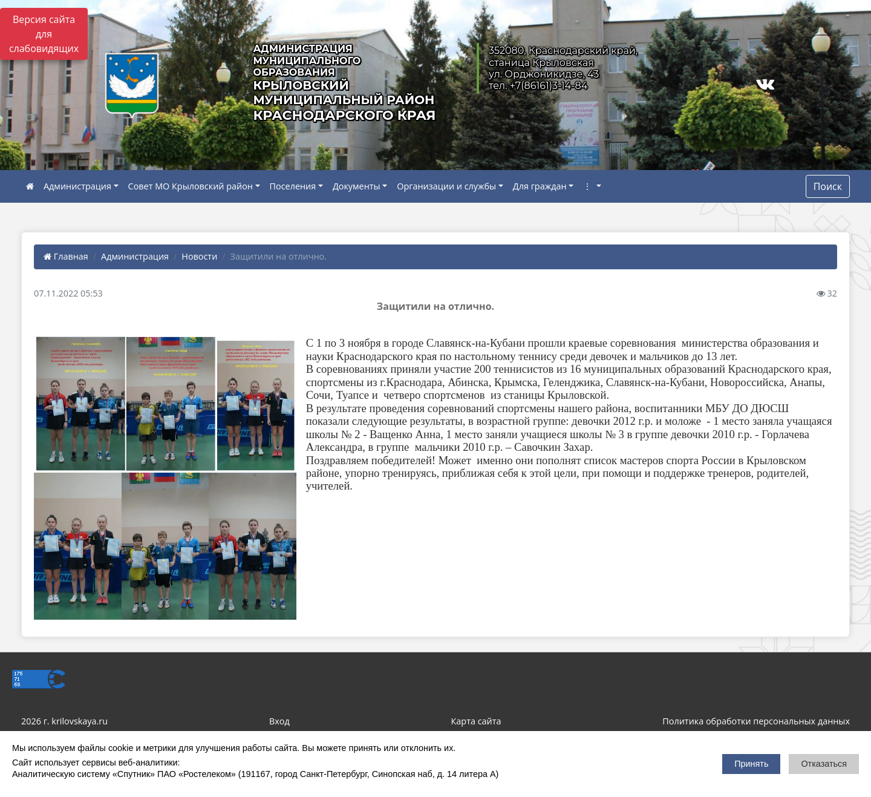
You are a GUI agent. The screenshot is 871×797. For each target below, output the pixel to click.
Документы (356, 186)
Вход (279, 721)
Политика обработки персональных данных (756, 721)
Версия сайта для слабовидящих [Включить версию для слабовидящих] (44, 34)
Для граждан (540, 186)
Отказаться (824, 764)
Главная (66, 256)
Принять (751, 764)
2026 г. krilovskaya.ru (64, 721)
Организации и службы (446, 186)
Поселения (293, 186)
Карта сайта (476, 721)
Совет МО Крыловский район (190, 186)
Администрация (77, 186)
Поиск (828, 186)
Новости (199, 256)
